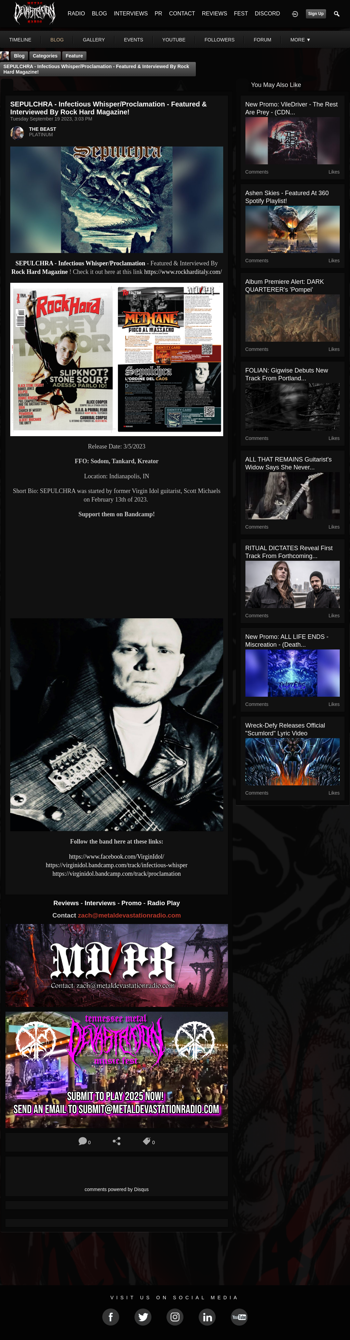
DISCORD (267, 13)
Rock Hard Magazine (39, 271)
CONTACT (182, 13)
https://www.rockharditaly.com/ (183, 271)
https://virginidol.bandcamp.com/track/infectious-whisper (117, 865)
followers (220, 39)
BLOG (99, 13)
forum (262, 39)
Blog (19, 56)
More (301, 39)
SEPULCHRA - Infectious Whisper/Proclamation (80, 263)
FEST (241, 13)
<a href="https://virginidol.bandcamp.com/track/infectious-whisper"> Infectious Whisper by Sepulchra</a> (116, 545)
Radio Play (163, 903)
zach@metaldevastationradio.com (129, 915)
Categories (45, 56)
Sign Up (316, 13)
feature (74, 56)
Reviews (67, 903)
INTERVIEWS (131, 13)
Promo (132, 903)
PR (158, 13)
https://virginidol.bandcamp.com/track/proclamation (117, 873)
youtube (174, 39)
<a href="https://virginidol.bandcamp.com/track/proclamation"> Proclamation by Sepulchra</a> (116, 589)
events (133, 39)
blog (57, 39)
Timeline (20, 39)
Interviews (100, 903)
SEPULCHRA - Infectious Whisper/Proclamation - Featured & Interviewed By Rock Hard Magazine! (96, 69)
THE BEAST (42, 129)
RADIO (76, 13)
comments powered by (117, 1189)
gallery (94, 39)
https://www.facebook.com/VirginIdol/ (116, 856)
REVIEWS (214, 13)
